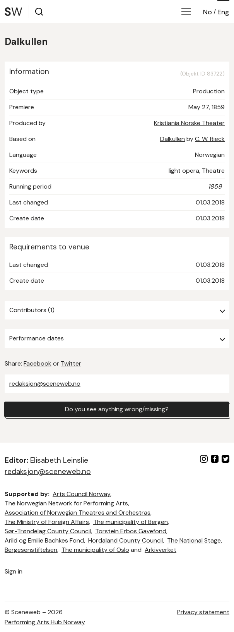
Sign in (13, 571)
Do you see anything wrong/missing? (117, 409)
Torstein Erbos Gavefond (130, 531)
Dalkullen (172, 139)
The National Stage (194, 540)
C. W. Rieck (210, 139)
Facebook (37, 363)
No (207, 12)
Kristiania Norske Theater (189, 123)
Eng (223, 12)
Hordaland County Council (125, 540)
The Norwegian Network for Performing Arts (66, 503)
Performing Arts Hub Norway (45, 622)
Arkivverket (160, 550)
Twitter (71, 363)
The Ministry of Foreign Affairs (47, 522)
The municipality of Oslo (95, 550)
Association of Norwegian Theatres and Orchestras (77, 512)
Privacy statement (203, 612)
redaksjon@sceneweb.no (44, 384)
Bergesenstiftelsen (31, 550)
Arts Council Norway (81, 494)
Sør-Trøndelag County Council (48, 531)
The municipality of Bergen (130, 522)
